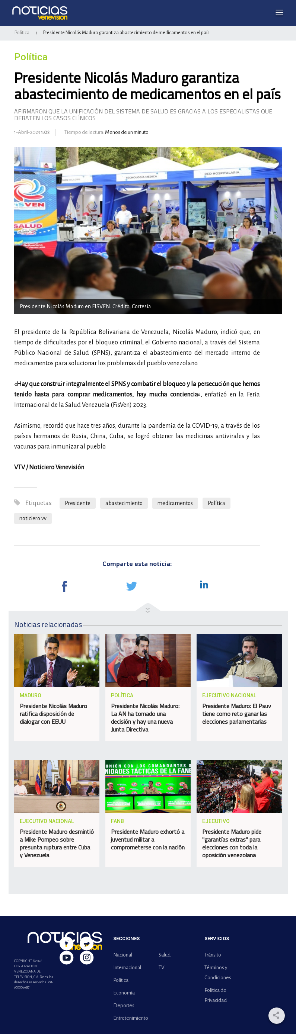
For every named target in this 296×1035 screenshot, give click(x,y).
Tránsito (212, 955)
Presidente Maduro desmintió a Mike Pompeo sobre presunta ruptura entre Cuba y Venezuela (57, 844)
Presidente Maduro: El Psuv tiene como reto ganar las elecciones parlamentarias (236, 715)
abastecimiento (124, 504)
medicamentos (175, 504)
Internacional (127, 968)
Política (21, 33)
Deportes (123, 1006)
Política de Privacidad (215, 996)
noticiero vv (33, 519)
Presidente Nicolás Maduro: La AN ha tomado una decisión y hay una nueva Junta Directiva (145, 719)
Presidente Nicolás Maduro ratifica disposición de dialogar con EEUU (53, 715)
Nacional (122, 955)
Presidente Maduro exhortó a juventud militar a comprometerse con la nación (148, 840)
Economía (124, 993)
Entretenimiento (129, 1019)
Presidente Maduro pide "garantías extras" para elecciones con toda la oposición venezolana (231, 844)
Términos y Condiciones (217, 973)
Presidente (77, 504)
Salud (165, 955)
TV (161, 968)
